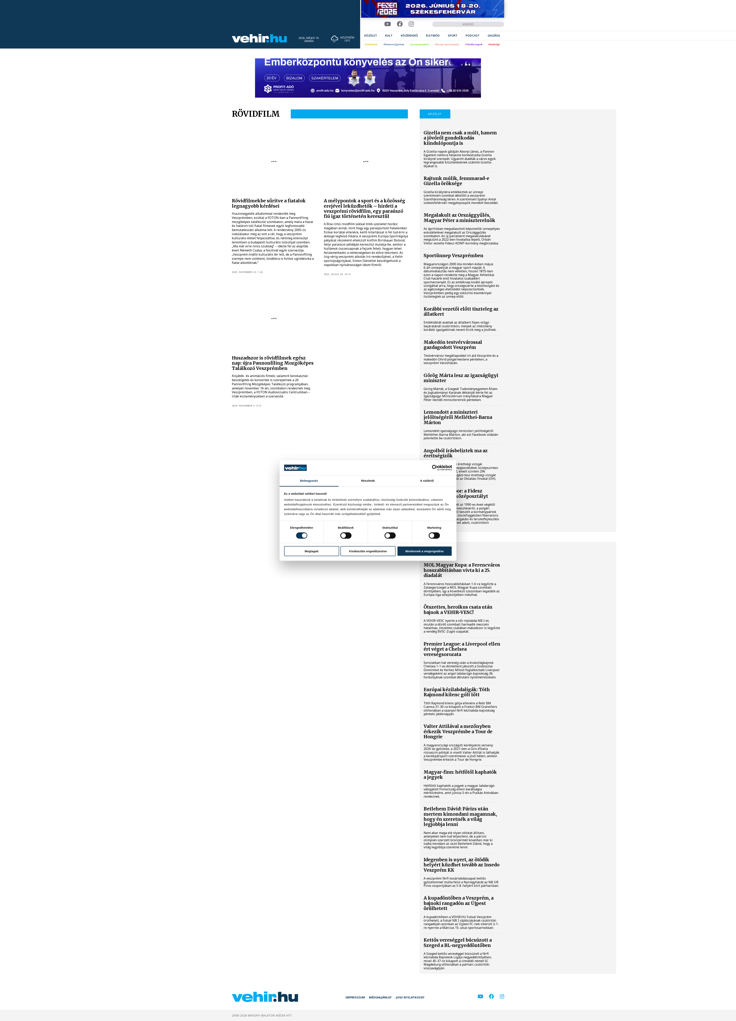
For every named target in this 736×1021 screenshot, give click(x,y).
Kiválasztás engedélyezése (368, 551)
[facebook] (400, 24)
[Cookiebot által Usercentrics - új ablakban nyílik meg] (435, 468)
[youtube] (387, 24)
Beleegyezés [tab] (309, 480)
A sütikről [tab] (427, 480)
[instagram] (411, 24)
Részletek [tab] (368, 480)
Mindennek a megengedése (424, 551)
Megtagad (311, 551)
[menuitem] (370, 35)
